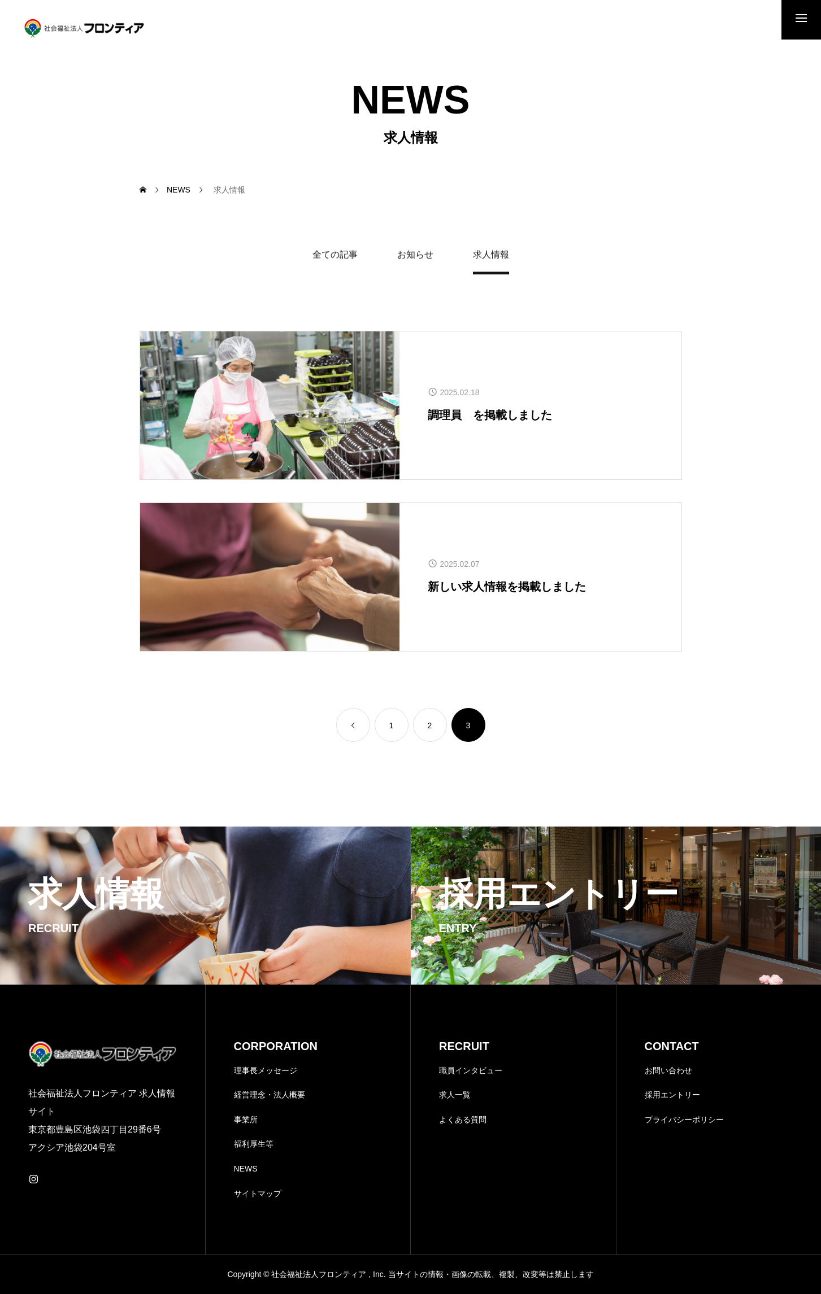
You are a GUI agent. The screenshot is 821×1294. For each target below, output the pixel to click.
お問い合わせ (668, 1070)
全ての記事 (335, 256)
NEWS (246, 1168)
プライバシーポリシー (684, 1119)
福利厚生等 (253, 1143)
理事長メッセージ (265, 1070)
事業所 (246, 1119)
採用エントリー (672, 1094)
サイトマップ (257, 1193)
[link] (353, 725)
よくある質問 (462, 1119)
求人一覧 (455, 1094)
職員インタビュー (470, 1070)
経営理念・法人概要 (269, 1094)
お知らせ (415, 256)
